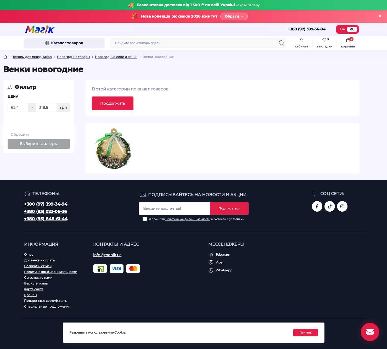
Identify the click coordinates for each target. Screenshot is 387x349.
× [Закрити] (380, 16)
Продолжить (112, 103)
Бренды (30, 295)
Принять (306, 332)
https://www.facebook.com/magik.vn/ (317, 206)
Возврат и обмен (38, 266)
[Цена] (18, 107)
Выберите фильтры (39, 143)
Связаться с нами (38, 278)
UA (342, 29)
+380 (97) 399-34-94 (45, 204)
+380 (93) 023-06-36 (45, 211)
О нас (28, 254)
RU (352, 29)
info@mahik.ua (107, 255)
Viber (220, 262)
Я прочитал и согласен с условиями (196, 219)
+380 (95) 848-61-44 (46, 218)
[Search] (281, 43)
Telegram (223, 254)
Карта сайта (33, 289)
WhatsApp (224, 270)
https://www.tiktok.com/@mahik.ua (330, 206)
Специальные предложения (47, 306)
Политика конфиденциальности (187, 219)
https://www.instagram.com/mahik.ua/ (342, 206)
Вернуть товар (36, 283)
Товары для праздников (32, 57)
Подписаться (229, 208)
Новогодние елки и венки (116, 57)
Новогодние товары (73, 57)
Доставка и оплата (39, 260)
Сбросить (20, 134)
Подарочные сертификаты (45, 301)
